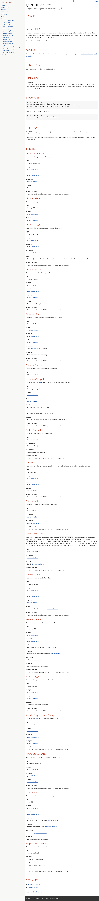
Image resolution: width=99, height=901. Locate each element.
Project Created (7, 33)
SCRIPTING (4, 11)
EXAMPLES (4, 15)
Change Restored (8, 26)
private (37, 757)
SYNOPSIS (4, 5)
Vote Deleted (6, 50)
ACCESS (3, 9)
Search (96, 1)
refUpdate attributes (37, 564)
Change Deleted (7, 22)
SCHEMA (3, 16)
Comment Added (7, 28)
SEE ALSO (4, 54)
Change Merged (7, 24)
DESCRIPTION (5, 7)
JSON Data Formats (34, 884)
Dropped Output (7, 30)
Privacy (58, 8)
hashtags (38, 382)
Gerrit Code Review (36, 892)
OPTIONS (4, 13)
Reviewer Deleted (8, 43)
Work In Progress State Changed (12, 47)
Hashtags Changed (8, 32)
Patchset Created (8, 35)
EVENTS (3, 18)
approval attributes (35, 348)
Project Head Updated (9, 52)
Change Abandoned (8, 20)
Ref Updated (6, 37)
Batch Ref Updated (8, 39)
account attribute (32, 181)
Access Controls (33, 887)
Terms (64, 8)
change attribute (32, 169)
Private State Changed (9, 49)
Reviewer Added (7, 41)
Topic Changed (7, 45)
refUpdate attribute (33, 523)
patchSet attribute (33, 175)
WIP (36, 718)
